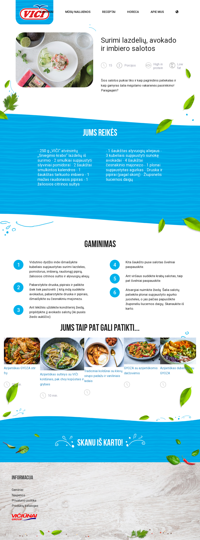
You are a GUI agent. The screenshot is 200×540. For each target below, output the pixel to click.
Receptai (108, 12)
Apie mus (157, 12)
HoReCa (133, 12)
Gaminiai (47, 12)
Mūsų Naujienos (77, 12)
